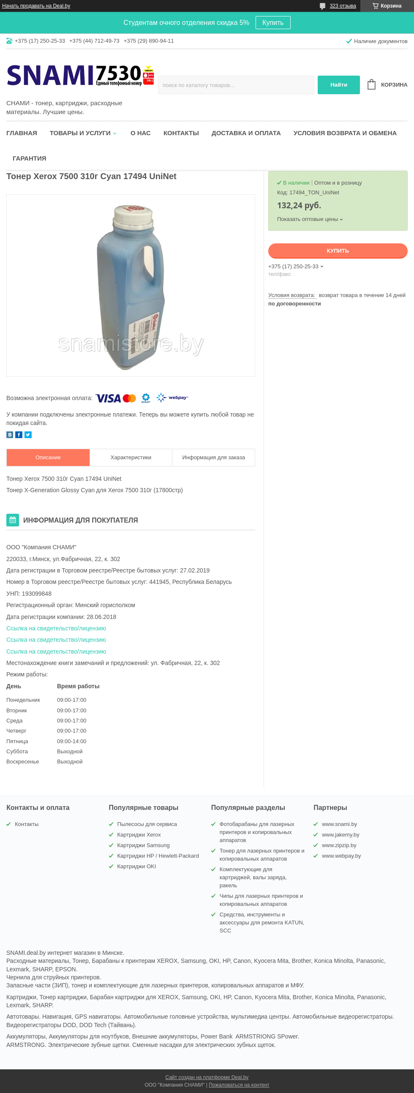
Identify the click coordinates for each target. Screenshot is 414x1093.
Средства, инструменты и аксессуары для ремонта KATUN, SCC (262, 922)
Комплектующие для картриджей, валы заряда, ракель (253, 877)
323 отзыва (343, 6)
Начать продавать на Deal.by (36, 6)
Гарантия (29, 158)
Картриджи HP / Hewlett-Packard (158, 856)
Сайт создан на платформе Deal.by (207, 1077)
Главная (21, 133)
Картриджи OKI (136, 866)
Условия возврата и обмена (345, 133)
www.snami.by (339, 824)
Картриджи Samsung (143, 845)
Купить (273, 22)
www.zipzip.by (339, 845)
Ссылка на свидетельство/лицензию (56, 628)
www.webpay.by (341, 856)
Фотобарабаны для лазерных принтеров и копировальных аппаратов (257, 832)
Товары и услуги (80, 133)
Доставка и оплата (246, 133)
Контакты (181, 133)
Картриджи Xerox (139, 834)
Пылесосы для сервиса (147, 824)
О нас (141, 133)
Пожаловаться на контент (239, 1085)
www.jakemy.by (341, 834)
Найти (338, 85)
